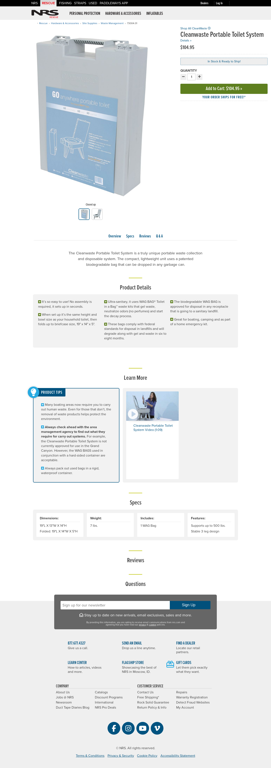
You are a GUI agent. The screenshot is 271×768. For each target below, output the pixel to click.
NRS (34, 3)
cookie (152, 624)
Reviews (145, 236)
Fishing (65, 3)
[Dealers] (208, 3)
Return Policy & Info (151, 707)
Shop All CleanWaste (195, 28)
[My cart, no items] (235, 3)
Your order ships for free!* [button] (224, 97)
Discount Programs (109, 697)
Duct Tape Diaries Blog (72, 707)
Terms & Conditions (90, 756)
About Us (63, 692)
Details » (185, 40)
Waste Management (112, 23)
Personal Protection (84, 13)
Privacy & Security (121, 756)
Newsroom (64, 702)
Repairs (181, 692)
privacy (142, 624)
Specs (130, 236)
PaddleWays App (114, 3)
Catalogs (101, 692)
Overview (114, 236)
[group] (90, 117)
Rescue (48, 3)
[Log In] (223, 3)
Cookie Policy (147, 756)
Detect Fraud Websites (193, 702)
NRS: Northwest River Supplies (45, 14)
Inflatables (154, 13)
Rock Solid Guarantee (153, 702)
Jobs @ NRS (65, 697)
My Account (185, 707)
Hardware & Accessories (123, 13)
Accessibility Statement (177, 756)
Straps (80, 3)
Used (93, 3)
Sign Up (190, 605)
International (104, 702)
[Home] (34, 23)
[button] (152, 435)
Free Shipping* (148, 697)
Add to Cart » (224, 88)
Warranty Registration (192, 697)
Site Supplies (89, 23)
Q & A (159, 236)
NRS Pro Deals (105, 707)
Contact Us (145, 692)
